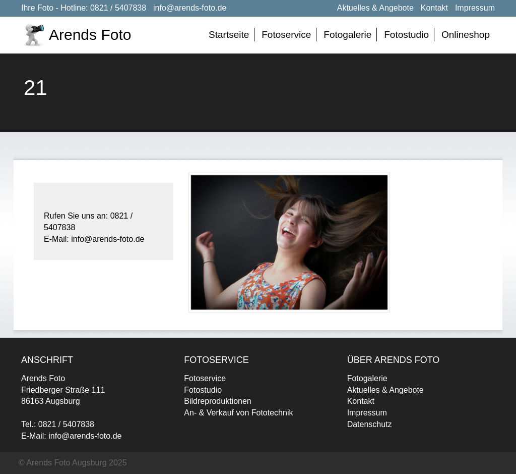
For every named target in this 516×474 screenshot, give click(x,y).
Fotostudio (406, 34)
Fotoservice (286, 34)
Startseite (229, 34)
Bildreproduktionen (217, 401)
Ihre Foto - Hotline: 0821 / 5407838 (83, 8)
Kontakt (434, 8)
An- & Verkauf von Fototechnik (238, 412)
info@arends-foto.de (189, 8)
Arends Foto (90, 34)
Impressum (475, 8)
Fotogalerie (347, 34)
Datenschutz (369, 424)
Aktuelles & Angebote (375, 8)
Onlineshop (465, 34)
